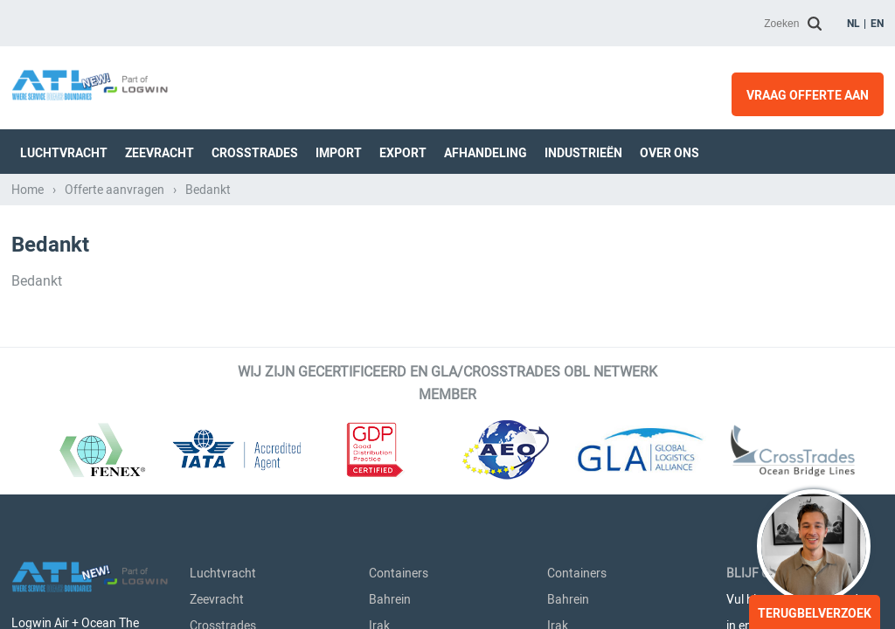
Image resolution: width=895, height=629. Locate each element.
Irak (379, 224)
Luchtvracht (223, 171)
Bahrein (390, 197)
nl (853, 23)
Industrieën (220, 328)
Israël (384, 250)
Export (207, 276)
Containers (398, 171)
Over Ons (214, 355)
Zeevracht (217, 197)
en (877, 23)
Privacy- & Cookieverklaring (189, 599)
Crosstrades (223, 224)
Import (208, 250)
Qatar (384, 381)
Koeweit (391, 276)
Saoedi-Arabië (406, 302)
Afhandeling (222, 302)
